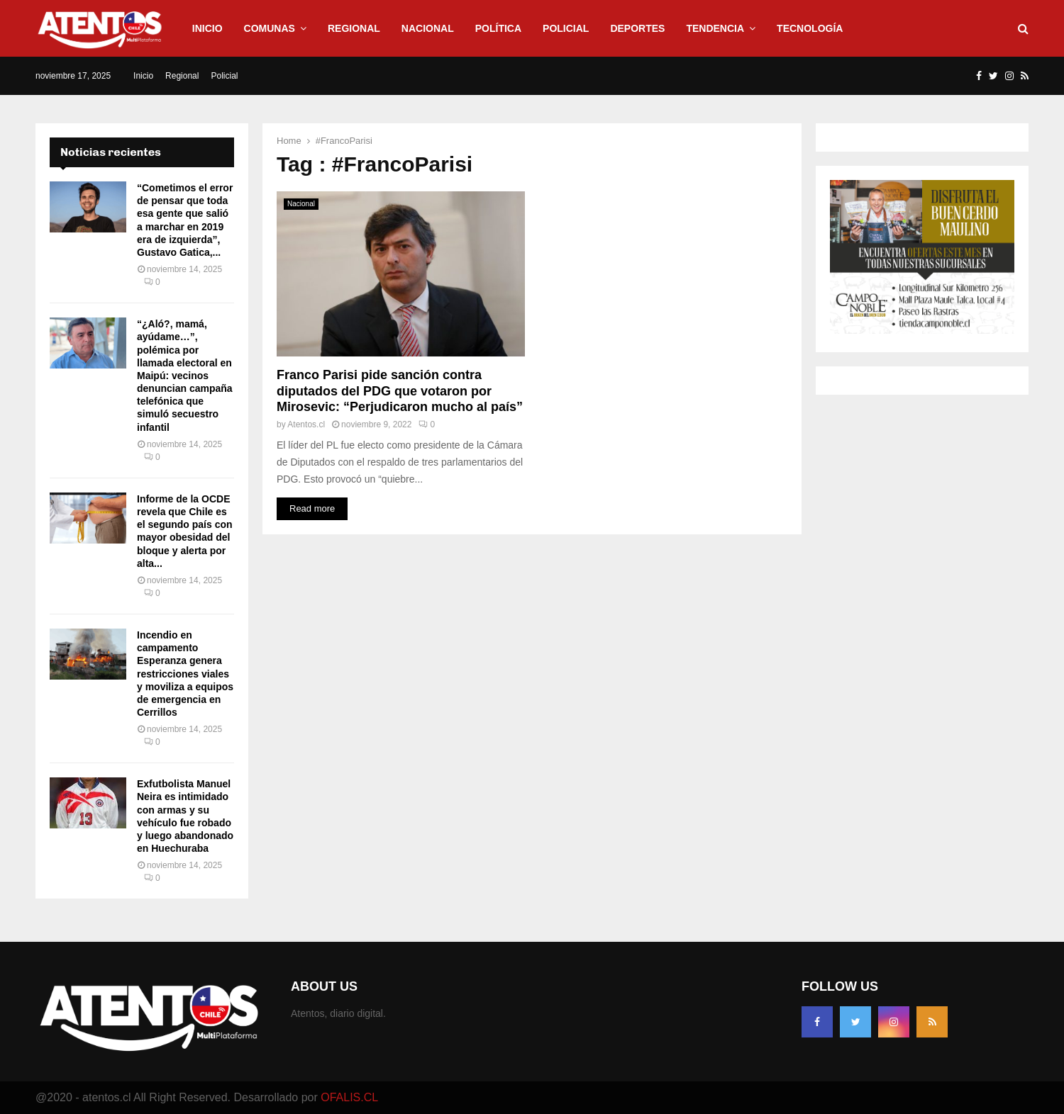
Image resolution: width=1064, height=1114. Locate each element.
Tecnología (810, 28)
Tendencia (715, 28)
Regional (354, 28)
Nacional (427, 28)
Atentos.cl (306, 424)
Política (498, 28)
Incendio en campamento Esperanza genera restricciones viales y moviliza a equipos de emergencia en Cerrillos (185, 673)
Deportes (637, 28)
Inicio (207, 28)
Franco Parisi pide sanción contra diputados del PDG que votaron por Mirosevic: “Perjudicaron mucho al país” (400, 391)
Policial (566, 28)
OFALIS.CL (349, 1097)
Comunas (269, 28)
